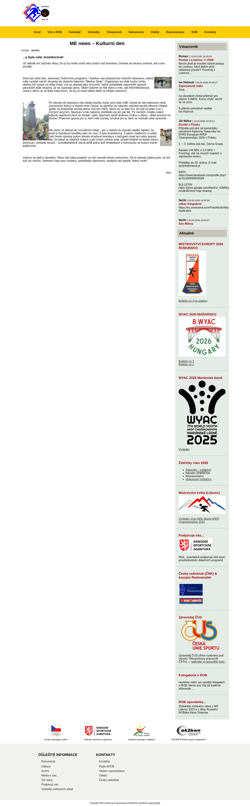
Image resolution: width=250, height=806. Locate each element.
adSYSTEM (154, 803)
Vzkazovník (114, 32)
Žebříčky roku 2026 (193, 463)
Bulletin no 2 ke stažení (193, 300)
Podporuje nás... (191, 535)
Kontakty (210, 32)
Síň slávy (47, 780)
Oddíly (155, 32)
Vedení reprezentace (112, 770)
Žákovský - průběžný (198, 469)
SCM (194, 32)
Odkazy (46, 766)
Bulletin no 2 (186, 364)
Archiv (45, 770)
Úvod (24, 50)
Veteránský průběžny (198, 479)
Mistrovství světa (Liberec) (199, 493)
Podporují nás (50, 784)
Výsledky (184, 449)
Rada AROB (106, 766)
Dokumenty (136, 32)
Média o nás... (50, 775)
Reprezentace (175, 32)
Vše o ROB (55, 32)
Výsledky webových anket (57, 789)
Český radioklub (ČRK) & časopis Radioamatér (198, 575)
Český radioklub (109, 780)
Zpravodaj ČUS (190, 617)
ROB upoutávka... (192, 702)
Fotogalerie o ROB (193, 675)
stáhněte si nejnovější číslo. (208, 661)
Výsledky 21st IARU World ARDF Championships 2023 (199, 520)
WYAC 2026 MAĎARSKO (197, 314)
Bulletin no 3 (186, 361)
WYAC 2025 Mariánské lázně (200, 378)
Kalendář (75, 32)
